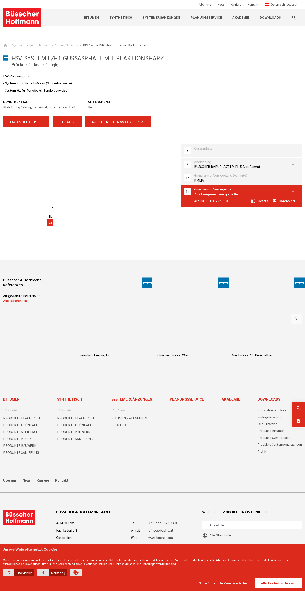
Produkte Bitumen (271, 430)
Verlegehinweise (269, 417)
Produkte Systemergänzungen (280, 444)
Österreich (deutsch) (282, 4)
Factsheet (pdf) (26, 122)
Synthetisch (121, 17)
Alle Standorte (216, 535)
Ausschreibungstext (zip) (118, 122)
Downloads (270, 17)
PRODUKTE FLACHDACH (21, 418)
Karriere (236, 4)
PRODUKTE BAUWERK (19, 445)
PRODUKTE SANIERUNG (21, 452)
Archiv (262, 451)
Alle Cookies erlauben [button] (278, 583)
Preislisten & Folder (272, 410)
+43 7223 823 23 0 (162, 523)
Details (67, 122)
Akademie (240, 17)
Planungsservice (206, 17)
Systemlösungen (23, 45)
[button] (18, 572)
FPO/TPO (118, 425)
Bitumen (91, 17)
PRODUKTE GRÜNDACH (20, 425)
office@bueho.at (160, 530)
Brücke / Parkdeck (66, 45)
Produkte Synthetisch (274, 437)
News (221, 4)
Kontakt (253, 4)
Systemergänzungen (161, 17)
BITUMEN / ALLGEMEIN (129, 418)
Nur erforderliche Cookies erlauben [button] (223, 583)
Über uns (205, 4)
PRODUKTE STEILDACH (20, 431)
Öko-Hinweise (267, 424)
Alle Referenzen (15, 300)
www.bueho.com (160, 537)
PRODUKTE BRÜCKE (18, 438)
